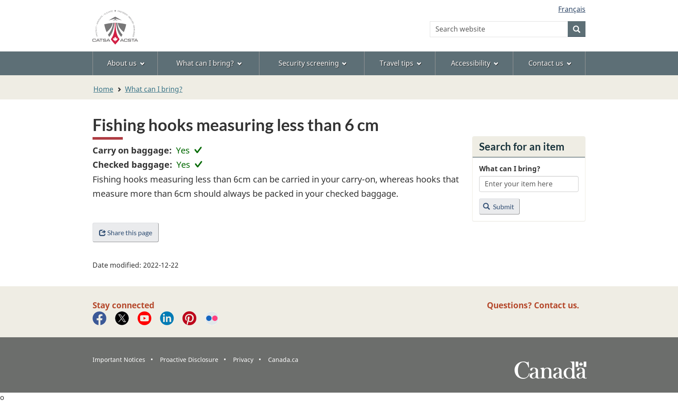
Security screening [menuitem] (312, 63)
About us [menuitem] (126, 63)
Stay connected (123, 305)
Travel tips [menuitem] (401, 63)
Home (103, 89)
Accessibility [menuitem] (475, 63)
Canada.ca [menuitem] (283, 359)
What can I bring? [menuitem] (209, 63)
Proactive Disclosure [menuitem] (189, 359)
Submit (498, 206)
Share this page (125, 232)
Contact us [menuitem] (550, 63)
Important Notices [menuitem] (119, 359)
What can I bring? (153, 89)
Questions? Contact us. (533, 305)
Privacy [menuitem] (243, 359)
